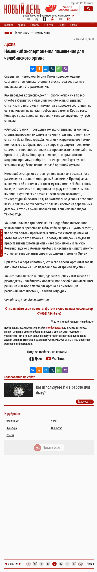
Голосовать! (84, 401)
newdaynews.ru (54, 327)
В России (49, 25)
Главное (8, 25)
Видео (73, 25)
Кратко (22, 25)
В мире (62, 25)
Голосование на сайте (19, 377)
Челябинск (21, 33)
